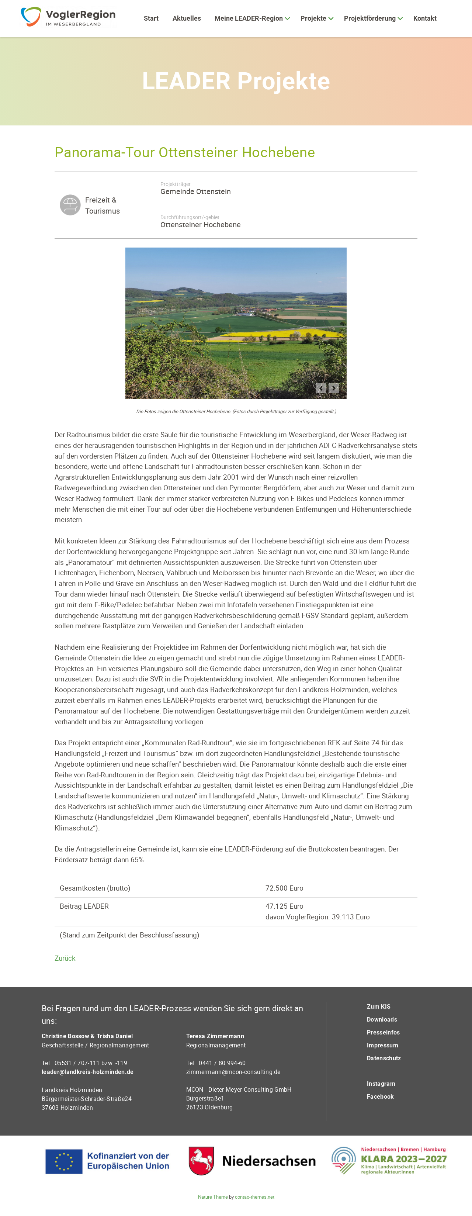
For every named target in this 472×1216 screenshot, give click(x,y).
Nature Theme (213, 1196)
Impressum (382, 1045)
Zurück (65, 958)
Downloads (382, 1019)
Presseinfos (383, 1032)
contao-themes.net (254, 1196)
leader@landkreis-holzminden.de (88, 1071)
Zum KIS (379, 1006)
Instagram (381, 1083)
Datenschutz (384, 1058)
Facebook (380, 1096)
